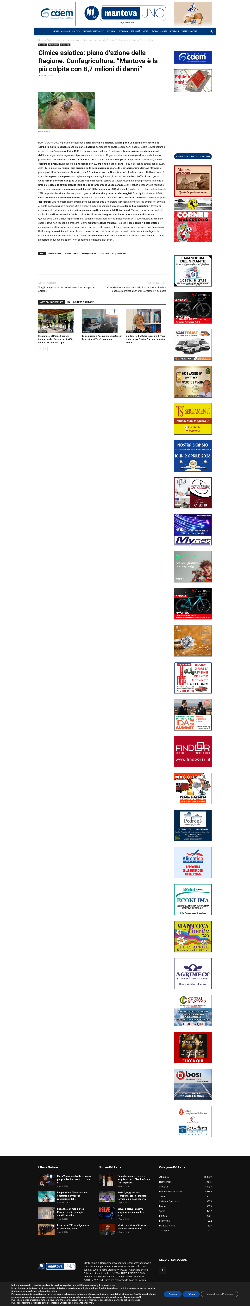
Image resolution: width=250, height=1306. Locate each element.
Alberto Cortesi (55, 253)
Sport (145, 31)
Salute (163, 31)
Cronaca (65, 31)
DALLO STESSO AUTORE (80, 302)
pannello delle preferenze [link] (127, 1299)
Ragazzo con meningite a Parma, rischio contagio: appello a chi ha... (70, 1212)
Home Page (65, 45)
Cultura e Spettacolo (93, 31)
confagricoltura (89, 253)
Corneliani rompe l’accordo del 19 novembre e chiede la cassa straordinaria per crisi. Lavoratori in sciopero (136, 289)
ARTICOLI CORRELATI (51, 302)
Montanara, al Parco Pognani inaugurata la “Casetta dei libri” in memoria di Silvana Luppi (55, 339)
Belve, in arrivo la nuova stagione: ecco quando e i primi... (131, 1212)
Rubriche (51, 40)
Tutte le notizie (189, 31)
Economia (123, 31)
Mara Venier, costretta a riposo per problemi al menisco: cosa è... (74, 1179)
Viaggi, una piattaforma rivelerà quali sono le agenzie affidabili (66, 289)
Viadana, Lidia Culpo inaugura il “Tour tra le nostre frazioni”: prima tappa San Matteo (146, 339)
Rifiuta (191, 1294)
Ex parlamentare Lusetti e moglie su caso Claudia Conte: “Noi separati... (134, 1179)
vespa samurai (119, 253)
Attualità (135, 31)
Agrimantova (64, 40)
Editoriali (111, 31)
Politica (76, 31)
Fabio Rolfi (104, 253)
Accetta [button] (173, 1294)
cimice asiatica (71, 253)
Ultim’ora (174, 31)
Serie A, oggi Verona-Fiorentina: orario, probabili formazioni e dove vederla (132, 1195)
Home (56, 31)
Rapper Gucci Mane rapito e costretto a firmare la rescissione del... (72, 1195)
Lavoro (154, 31)
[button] (209, 31)
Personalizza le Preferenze (219, 1294)
